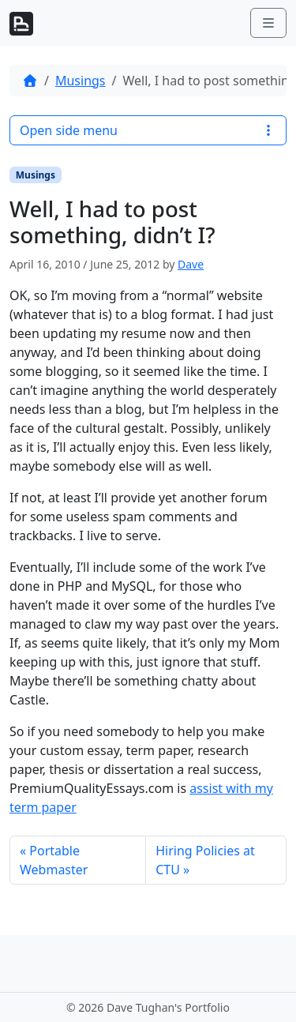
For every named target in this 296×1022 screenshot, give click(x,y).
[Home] (30, 80)
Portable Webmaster (54, 860)
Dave (191, 264)
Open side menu (148, 130)
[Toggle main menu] (268, 23)
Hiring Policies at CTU (205, 860)
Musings (80, 80)
